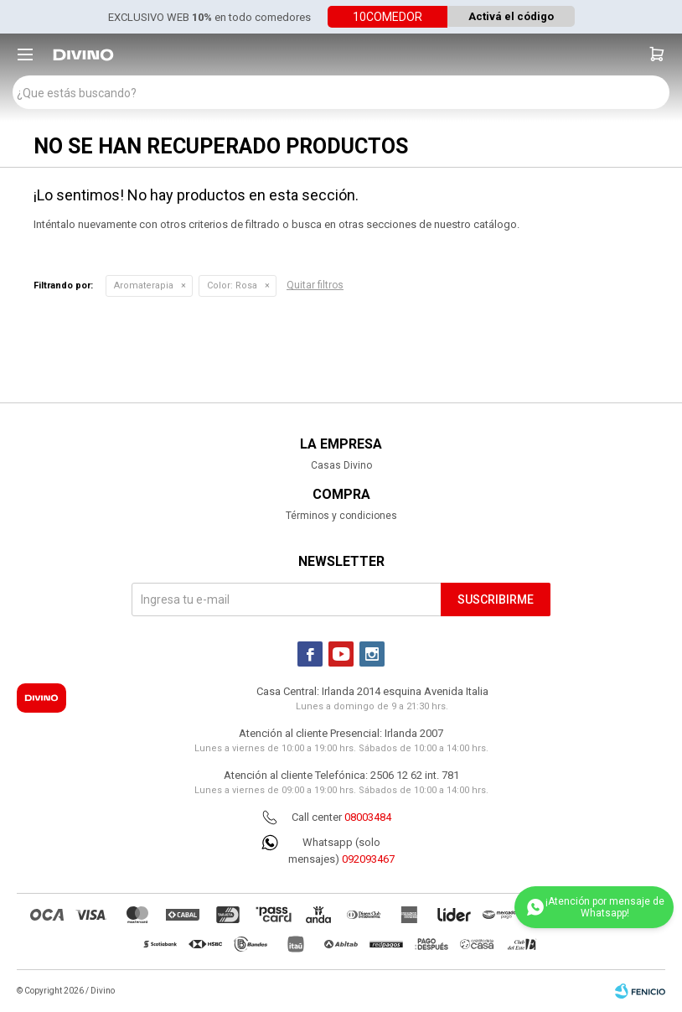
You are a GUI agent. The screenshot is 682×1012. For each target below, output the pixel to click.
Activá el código (511, 16)
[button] (657, 54)
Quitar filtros (315, 285)
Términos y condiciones (341, 516)
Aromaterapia (143, 285)
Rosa (232, 285)
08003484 (367, 817)
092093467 (368, 859)
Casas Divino (341, 465)
